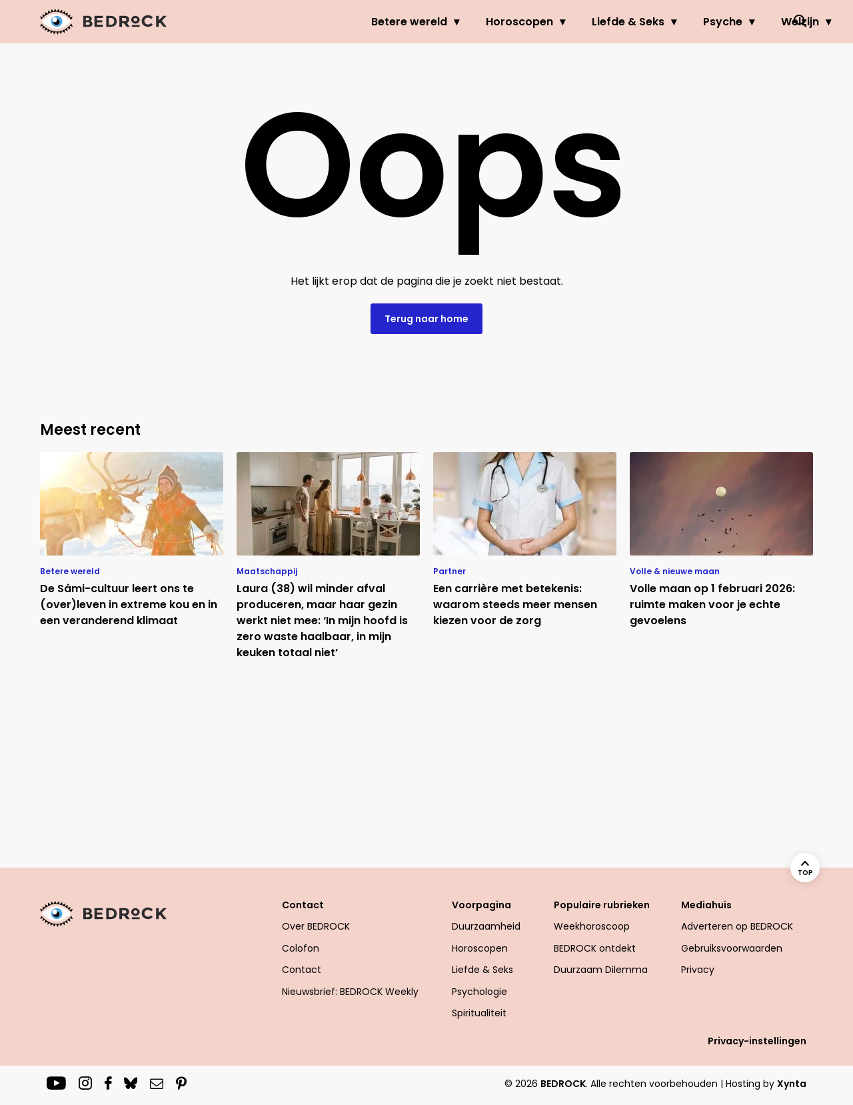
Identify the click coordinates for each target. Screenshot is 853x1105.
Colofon (300, 948)
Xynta (791, 1083)
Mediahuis (706, 905)
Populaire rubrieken (602, 905)
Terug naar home (426, 318)
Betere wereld (345, 21)
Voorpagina (481, 905)
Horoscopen (454, 21)
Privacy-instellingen (757, 1041)
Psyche (658, 21)
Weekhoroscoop (592, 926)
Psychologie (479, 991)
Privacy (697, 969)
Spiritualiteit (479, 1013)
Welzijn (735, 21)
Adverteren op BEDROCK (737, 926)
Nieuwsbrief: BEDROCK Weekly (350, 991)
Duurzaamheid (486, 926)
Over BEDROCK (316, 926)
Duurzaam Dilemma (601, 969)
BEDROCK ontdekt (595, 948)
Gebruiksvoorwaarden (731, 948)
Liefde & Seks (563, 21)
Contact (303, 905)
